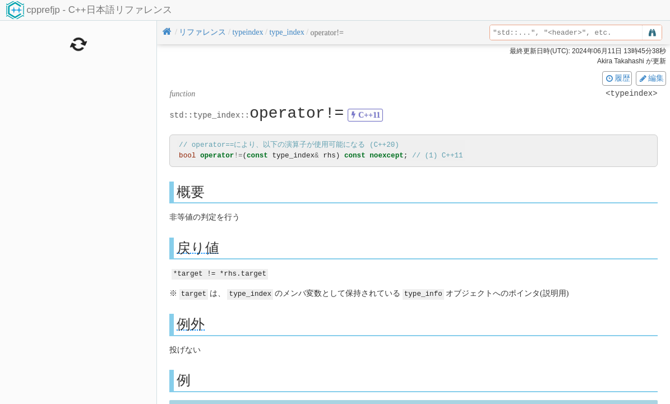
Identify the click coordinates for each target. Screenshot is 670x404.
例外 (191, 323)
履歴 (617, 77)
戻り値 (198, 247)
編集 (651, 77)
